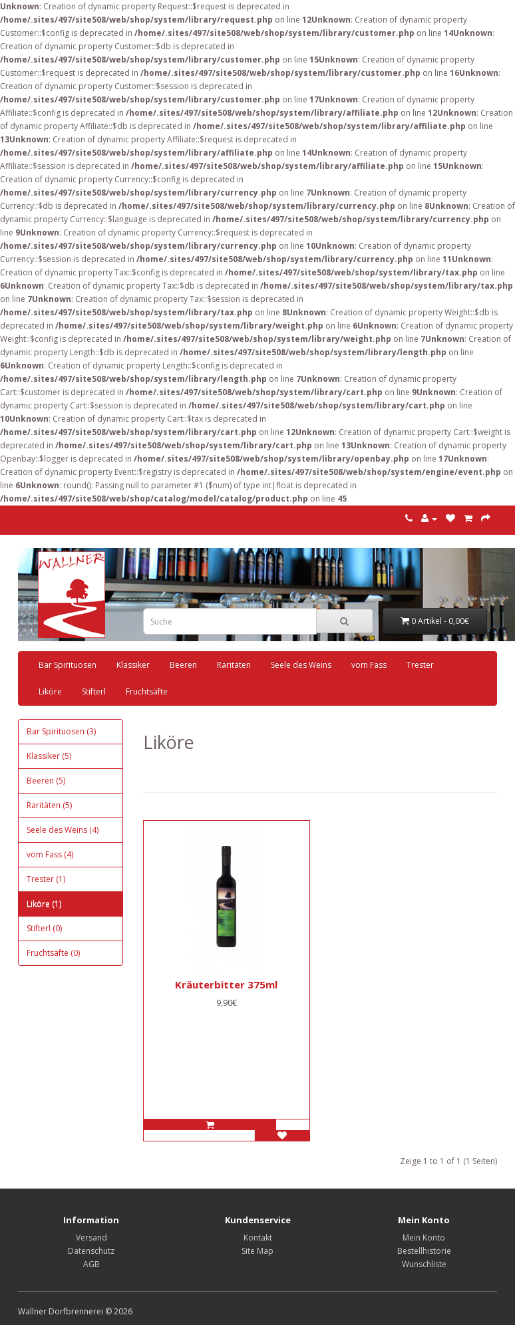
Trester (420, 664)
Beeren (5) (46, 780)
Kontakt (258, 1237)
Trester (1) (46, 879)
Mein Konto (424, 1237)
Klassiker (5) (49, 756)
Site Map (257, 1250)
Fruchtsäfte (147, 691)
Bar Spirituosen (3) (61, 731)
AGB (91, 1264)
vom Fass (369, 664)
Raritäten (234, 664)
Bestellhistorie (424, 1250)
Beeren (183, 664)
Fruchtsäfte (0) (53, 952)
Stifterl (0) (44, 928)
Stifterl (94, 691)
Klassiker (133, 664)
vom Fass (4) (50, 854)
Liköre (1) (44, 903)
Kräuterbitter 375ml (226, 984)
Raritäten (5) (49, 805)
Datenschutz (91, 1250)
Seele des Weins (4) (62, 829)
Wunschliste (424, 1264)
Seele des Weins (301, 664)
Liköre (50, 691)
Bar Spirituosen (67, 664)
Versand (91, 1237)
